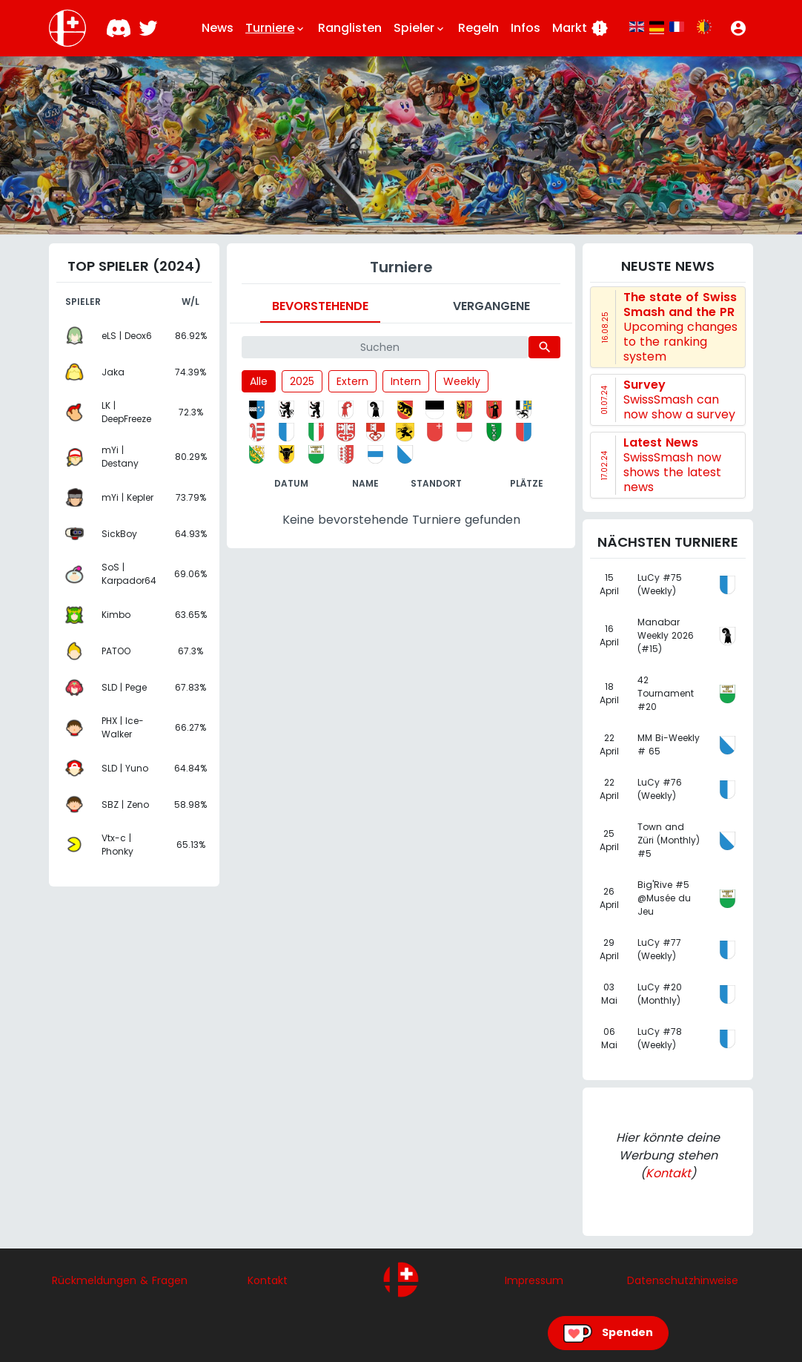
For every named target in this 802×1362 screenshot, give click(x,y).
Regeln (478, 27)
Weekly (461, 381)
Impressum (534, 1280)
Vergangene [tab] (491, 306)
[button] (738, 28)
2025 (302, 381)
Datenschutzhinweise (682, 1280)
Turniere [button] (275, 28)
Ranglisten (350, 27)
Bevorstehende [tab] (320, 306)
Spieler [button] (420, 28)
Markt (580, 28)
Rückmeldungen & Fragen (120, 1280)
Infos (525, 27)
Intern (406, 381)
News (217, 27)
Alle (259, 381)
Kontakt (668, 1173)
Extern (352, 381)
